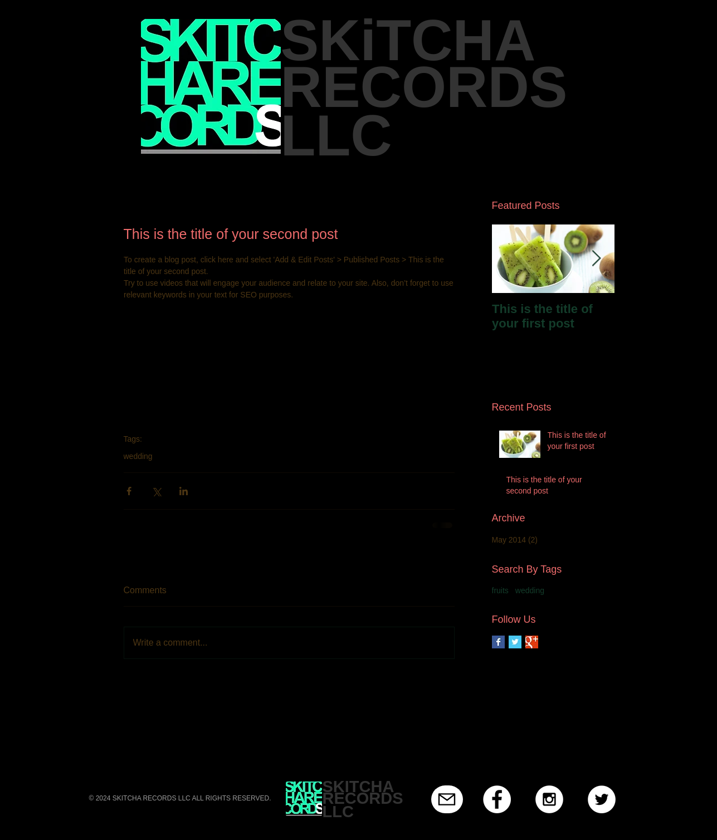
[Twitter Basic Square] (515, 642)
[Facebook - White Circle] (497, 799)
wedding (138, 456)
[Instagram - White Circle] (549, 799)
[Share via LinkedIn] (183, 491)
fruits (500, 590)
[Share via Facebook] (129, 491)
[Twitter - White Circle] (602, 799)
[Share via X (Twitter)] (156, 491)
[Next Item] (597, 258)
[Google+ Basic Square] (531, 642)
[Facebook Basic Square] (498, 642)
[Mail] (447, 799)
